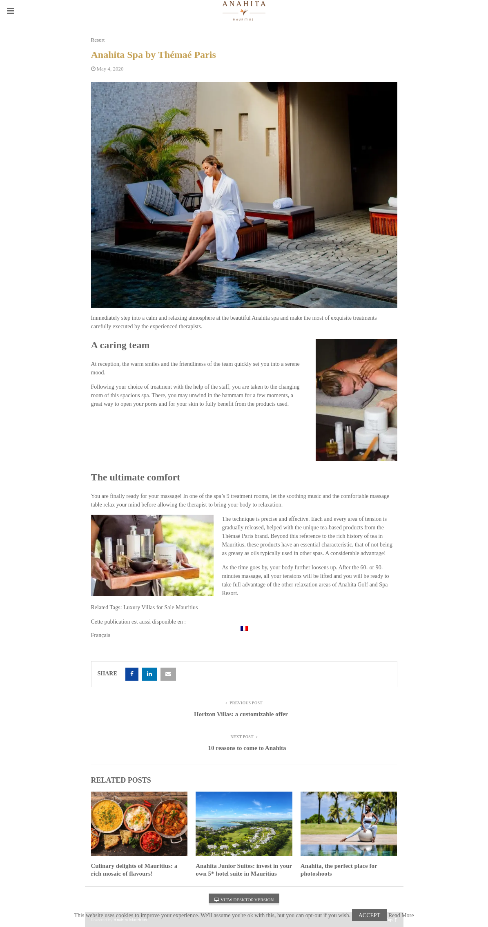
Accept (370, 915)
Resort (98, 40)
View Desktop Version (244, 899)
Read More (401, 915)
